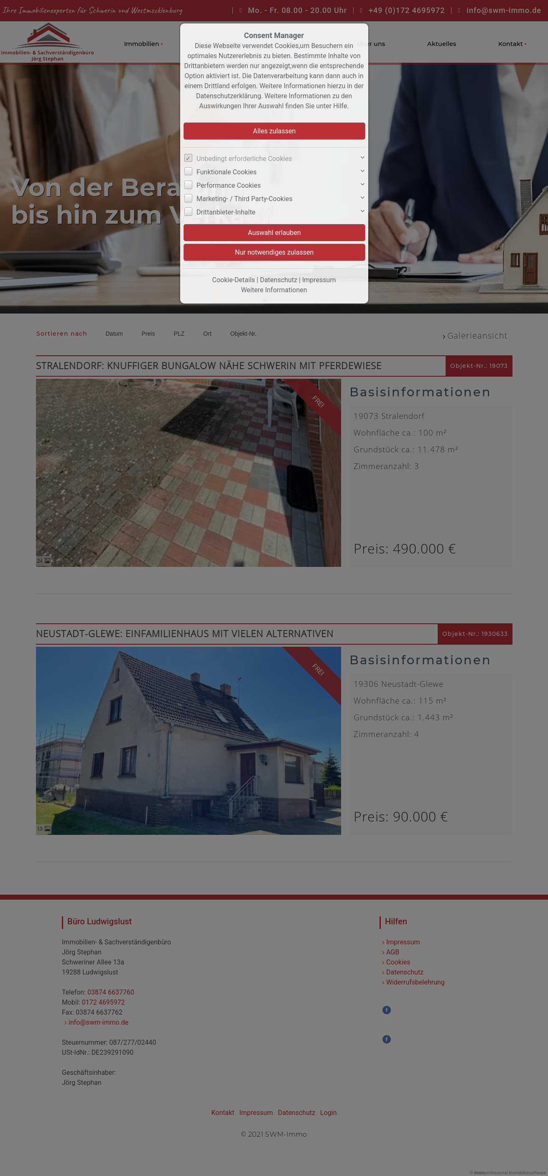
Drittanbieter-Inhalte (225, 212)
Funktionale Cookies (226, 172)
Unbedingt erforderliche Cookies (244, 159)
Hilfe (340, 106)
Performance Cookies (228, 185)
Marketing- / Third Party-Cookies (244, 199)
